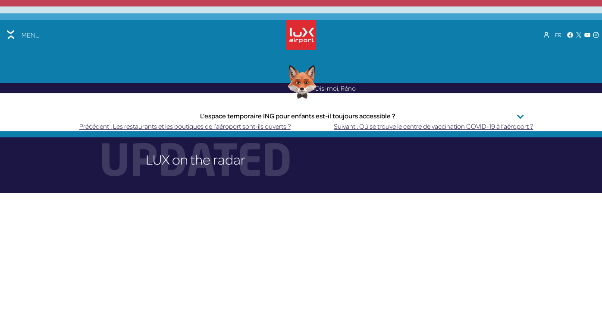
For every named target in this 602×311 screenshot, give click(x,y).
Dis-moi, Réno (319, 88)
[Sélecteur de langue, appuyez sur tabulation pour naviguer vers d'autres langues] (558, 35)
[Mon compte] (546, 35)
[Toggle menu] (22, 35)
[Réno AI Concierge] (301, 81)
